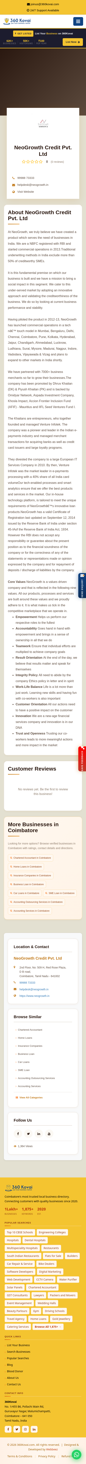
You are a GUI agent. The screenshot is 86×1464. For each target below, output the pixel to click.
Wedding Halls (47, 1303)
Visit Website (25, 191)
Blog (10, 1365)
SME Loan (23, 1070)
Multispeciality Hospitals (22, 1248)
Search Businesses (18, 1351)
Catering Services (18, 1327)
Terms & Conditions (19, 1456)
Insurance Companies (29, 1045)
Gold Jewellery (61, 1319)
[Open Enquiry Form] (82, 585)
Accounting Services (28, 1086)
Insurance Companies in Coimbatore (30, 875)
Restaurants (51, 1248)
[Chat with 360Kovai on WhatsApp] (76, 1454)
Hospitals (13, 1240)
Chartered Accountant (29, 1029)
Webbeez (52, 1449)
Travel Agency (15, 1319)
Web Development (18, 1279)
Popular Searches (18, 1358)
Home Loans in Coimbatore (26, 866)
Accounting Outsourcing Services (35, 1078)
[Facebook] (8, 1429)
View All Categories (29, 1097)
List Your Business (18, 1345)
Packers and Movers (62, 1295)
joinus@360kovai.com (45, 4)
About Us (13, 1378)
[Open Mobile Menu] (78, 21)
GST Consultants (17, 1295)
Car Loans (23, 1062)
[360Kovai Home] (17, 21)
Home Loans (24, 1037)
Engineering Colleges (52, 1232)
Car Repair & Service (20, 1264)
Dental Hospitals (35, 1240)
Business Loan (25, 1054)
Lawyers (39, 1295)
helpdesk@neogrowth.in (32, 184)
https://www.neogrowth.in (34, 995)
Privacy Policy (46, 1456)
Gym (36, 1311)
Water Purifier (68, 1279)
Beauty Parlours (17, 1311)
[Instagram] (25, 1429)
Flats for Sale (53, 1256)
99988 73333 (25, 177)
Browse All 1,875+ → (48, 1327)
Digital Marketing (50, 1271)
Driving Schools (55, 1311)
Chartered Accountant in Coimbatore (30, 858)
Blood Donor (15, 1371)
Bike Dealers (46, 1264)
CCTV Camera (44, 1279)
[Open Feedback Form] (82, 758)
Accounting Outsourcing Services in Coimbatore (36, 902)
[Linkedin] (34, 1429)
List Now (73, 41)
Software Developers (20, 1271)
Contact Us (14, 1384)
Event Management (19, 1303)
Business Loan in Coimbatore (27, 884)
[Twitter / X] (16, 1429)
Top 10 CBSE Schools (20, 1232)
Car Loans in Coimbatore (24, 893)
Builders (72, 1256)
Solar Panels (14, 1287)
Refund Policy (70, 1456)
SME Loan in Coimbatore (59, 893)
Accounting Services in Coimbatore (30, 911)
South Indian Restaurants (23, 1256)
